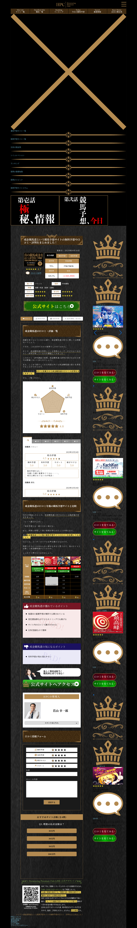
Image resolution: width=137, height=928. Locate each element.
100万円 (51, 854)
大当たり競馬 (101, 611)
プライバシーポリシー (19, 925)
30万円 (52, 838)
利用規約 (14, 922)
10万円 (52, 830)
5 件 (94, 512)
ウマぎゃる (100, 766)
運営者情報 (15, 920)
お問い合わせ (16, 918)
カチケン (99, 457)
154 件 (95, 818)
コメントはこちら (52, 723)
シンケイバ (100, 305)
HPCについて (16, 917)
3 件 (94, 361)
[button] (95, 332)
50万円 (52, 846)
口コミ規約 (15, 924)
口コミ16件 (36, 272)
